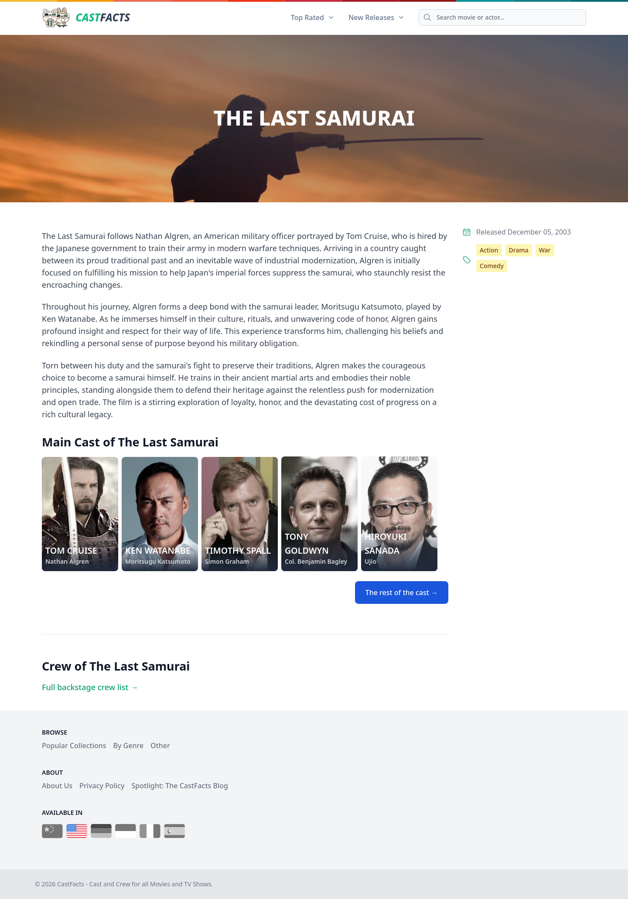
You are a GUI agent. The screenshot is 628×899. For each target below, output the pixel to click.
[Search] (502, 17)
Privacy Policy (101, 785)
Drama (519, 250)
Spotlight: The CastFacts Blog (179, 785)
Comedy (492, 266)
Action (489, 250)
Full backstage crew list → (90, 687)
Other (160, 745)
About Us (57, 785)
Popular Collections (74, 745)
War (545, 250)
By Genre (128, 745)
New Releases (376, 17)
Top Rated (312, 17)
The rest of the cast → (401, 592)
